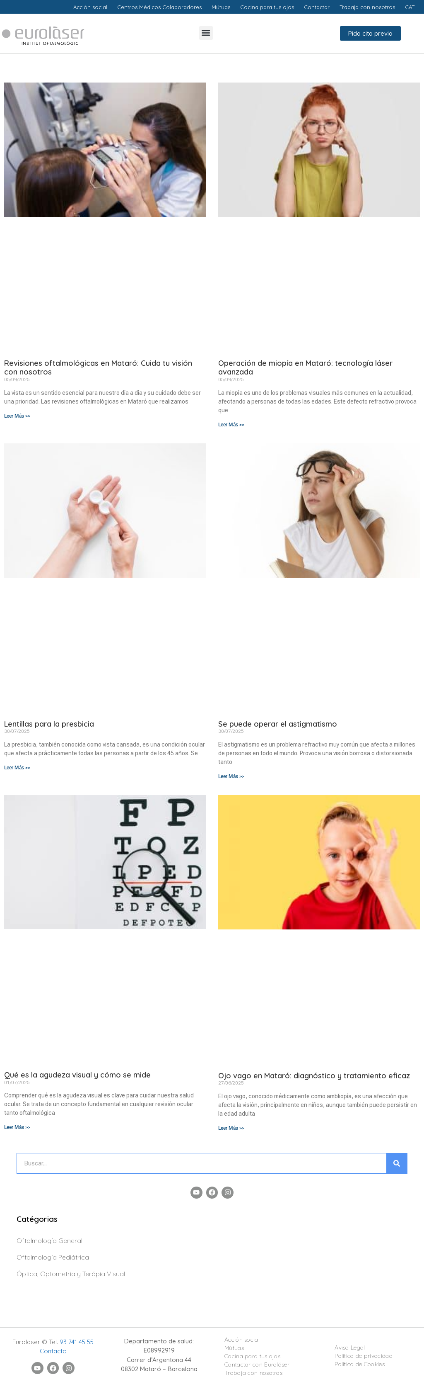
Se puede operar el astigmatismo (277, 724)
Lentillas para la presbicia (49, 724)
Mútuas (234, 1348)
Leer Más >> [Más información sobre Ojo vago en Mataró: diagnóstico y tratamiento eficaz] (231, 1128)
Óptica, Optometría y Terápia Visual (71, 1274)
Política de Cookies (360, 1364)
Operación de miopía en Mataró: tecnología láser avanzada (305, 367)
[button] (206, 33)
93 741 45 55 (77, 1342)
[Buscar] (396, 1163)
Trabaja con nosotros (253, 1373)
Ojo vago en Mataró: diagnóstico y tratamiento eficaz (314, 1075)
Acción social (242, 1339)
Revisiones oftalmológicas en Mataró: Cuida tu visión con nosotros (98, 367)
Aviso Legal (350, 1347)
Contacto (53, 1351)
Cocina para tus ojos (252, 1356)
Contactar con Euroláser (256, 1364)
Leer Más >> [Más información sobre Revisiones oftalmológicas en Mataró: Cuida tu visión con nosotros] (17, 416)
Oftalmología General (49, 1240)
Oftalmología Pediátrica (53, 1257)
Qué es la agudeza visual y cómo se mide (77, 1075)
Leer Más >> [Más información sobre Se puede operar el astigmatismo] (231, 776)
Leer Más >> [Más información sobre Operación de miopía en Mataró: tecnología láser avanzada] (231, 425)
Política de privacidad (364, 1356)
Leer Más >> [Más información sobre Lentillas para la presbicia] (17, 768)
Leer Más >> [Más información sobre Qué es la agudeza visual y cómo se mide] (17, 1127)
